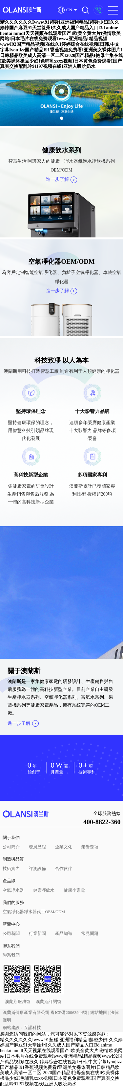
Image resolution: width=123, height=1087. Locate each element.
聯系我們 (11, 945)
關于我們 (11, 837)
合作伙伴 (63, 868)
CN (65, 10)
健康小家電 (74, 890)
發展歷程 (37, 847)
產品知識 (63, 933)
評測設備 (37, 868)
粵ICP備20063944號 (69, 1012)
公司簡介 (11, 847)
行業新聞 (37, 933)
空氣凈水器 (13, 890)
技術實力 (11, 868)
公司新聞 (11, 933)
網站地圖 (98, 1012)
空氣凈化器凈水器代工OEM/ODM (34, 912)
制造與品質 (13, 858)
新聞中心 (11, 924)
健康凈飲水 (43, 890)
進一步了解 (61, 179)
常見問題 (89, 933)
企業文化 (63, 847)
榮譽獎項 (89, 847)
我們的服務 (13, 902)
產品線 (9, 880)
